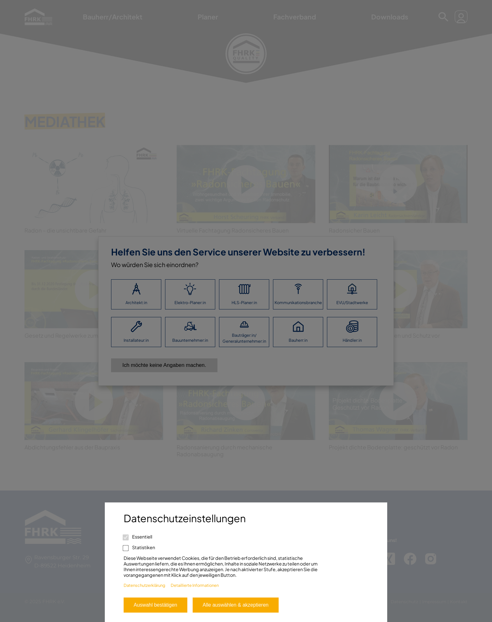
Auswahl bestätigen (155, 605)
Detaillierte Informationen (195, 585)
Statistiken (139, 547)
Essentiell (138, 536)
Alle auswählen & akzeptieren (236, 605)
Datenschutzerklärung (144, 585)
